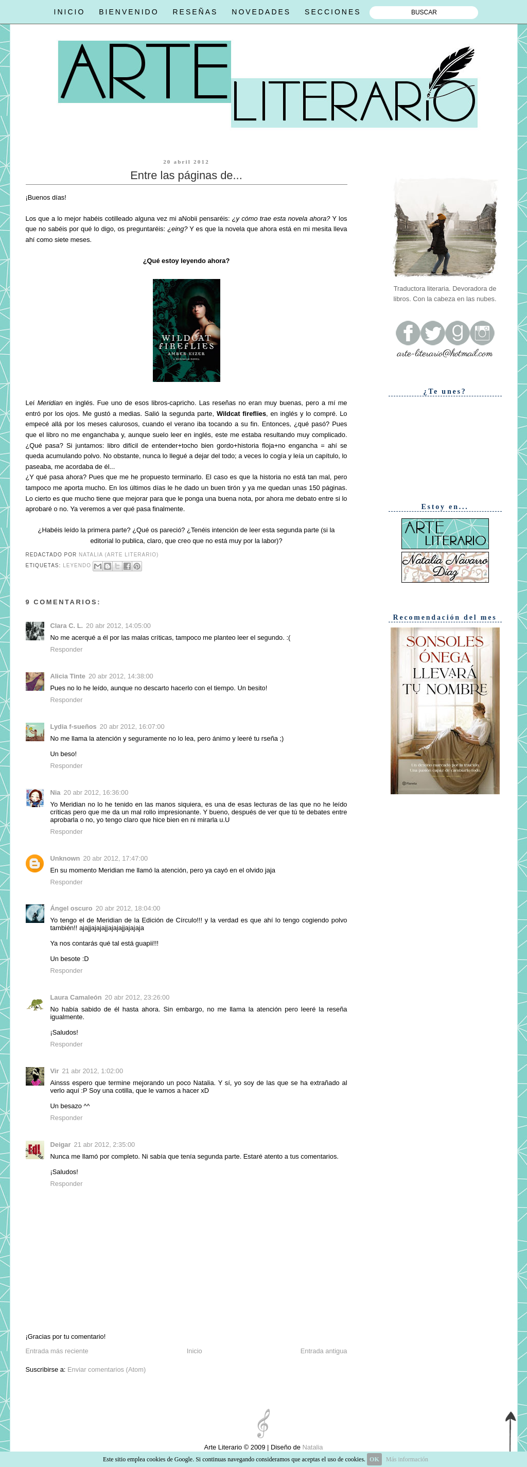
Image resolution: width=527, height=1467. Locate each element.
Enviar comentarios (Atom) (106, 1369)
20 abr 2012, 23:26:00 (137, 997)
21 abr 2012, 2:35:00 (104, 1144)
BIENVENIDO (129, 12)
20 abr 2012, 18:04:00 (128, 908)
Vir (54, 1071)
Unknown (65, 858)
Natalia (312, 1447)
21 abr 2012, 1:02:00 (92, 1071)
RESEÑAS (195, 12)
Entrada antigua (324, 1351)
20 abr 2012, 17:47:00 (115, 858)
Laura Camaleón (76, 997)
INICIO (69, 12)
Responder (66, 649)
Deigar (60, 1144)
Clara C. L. (66, 626)
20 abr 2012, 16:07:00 (132, 726)
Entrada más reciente (57, 1351)
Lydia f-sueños (73, 726)
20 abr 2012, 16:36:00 (96, 792)
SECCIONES (333, 12)
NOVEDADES (261, 12)
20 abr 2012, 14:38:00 (121, 676)
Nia (55, 792)
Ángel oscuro (71, 908)
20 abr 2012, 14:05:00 (118, 626)
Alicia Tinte (67, 676)
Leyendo (77, 565)
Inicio (194, 1351)
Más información (407, 1459)
